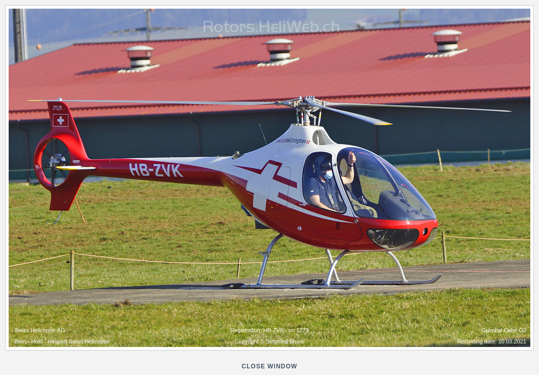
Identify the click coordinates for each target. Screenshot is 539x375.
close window (269, 366)
